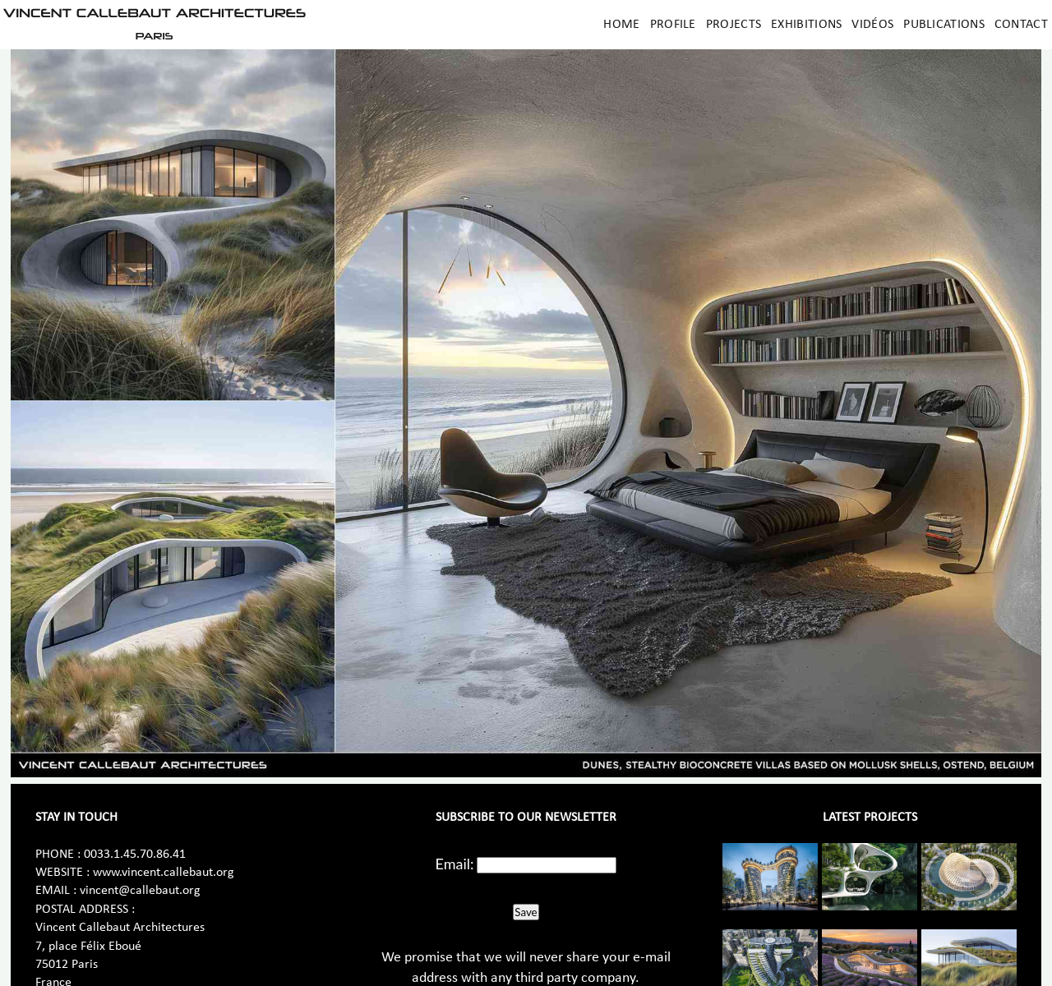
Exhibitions (806, 24)
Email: (455, 864)
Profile (673, 24)
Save (525, 912)
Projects (733, 24)
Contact (1021, 24)
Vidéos (872, 24)
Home (621, 24)
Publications (944, 24)
